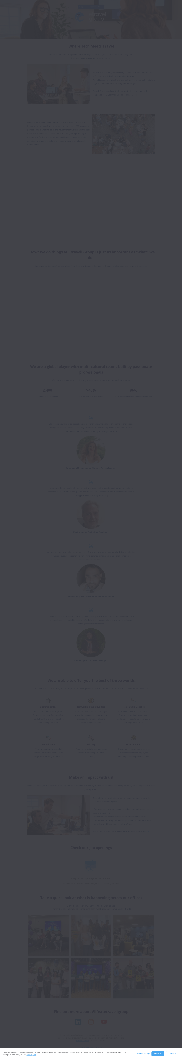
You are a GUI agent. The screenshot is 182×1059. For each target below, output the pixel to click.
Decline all (172, 1054)
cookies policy (32, 1055)
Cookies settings (143, 1054)
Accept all (157, 1054)
